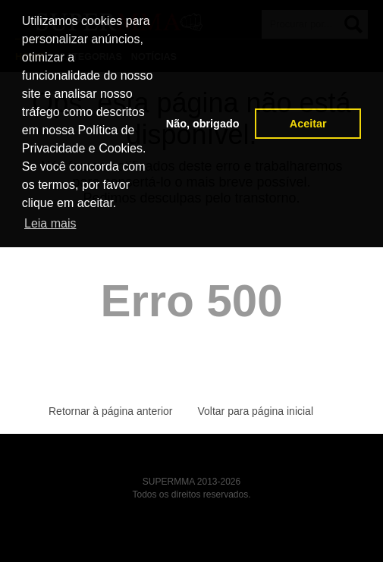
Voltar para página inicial (255, 411)
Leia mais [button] (50, 223)
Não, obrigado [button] (203, 124)
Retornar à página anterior (110, 411)
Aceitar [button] (308, 124)
